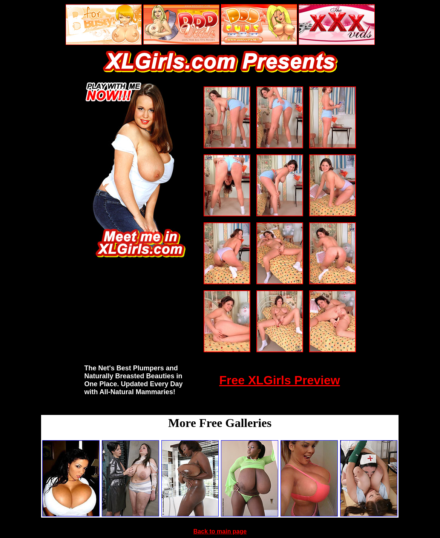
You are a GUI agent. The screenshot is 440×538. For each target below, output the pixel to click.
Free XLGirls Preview (279, 380)
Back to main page (220, 531)
